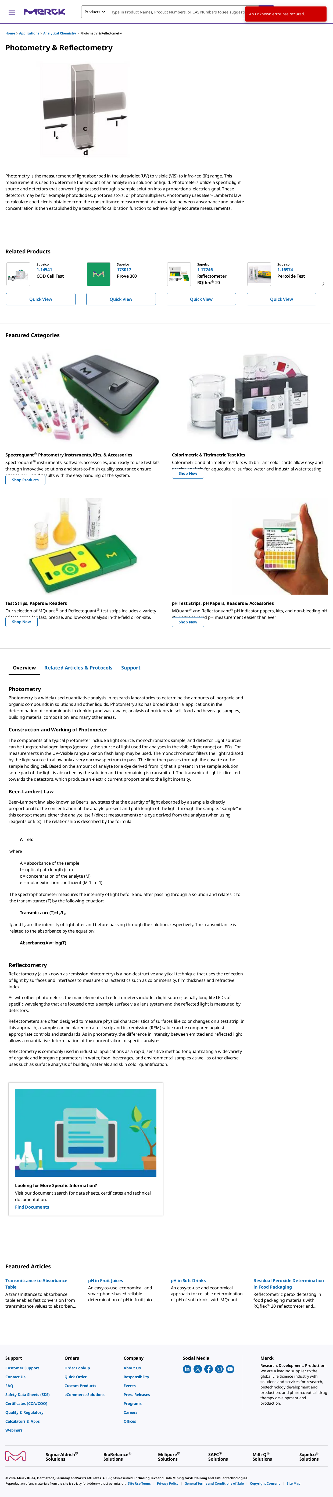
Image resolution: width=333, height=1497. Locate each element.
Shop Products (25, 479)
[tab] (24, 667)
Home (10, 33)
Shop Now (188, 473)
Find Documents (32, 1207)
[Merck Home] (44, 12)
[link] (32, 1368)
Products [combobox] (92, 11)
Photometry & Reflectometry (101, 33)
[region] (166, 283)
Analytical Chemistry (59, 33)
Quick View (40, 299)
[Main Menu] (12, 12)
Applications (29, 33)
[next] (323, 283)
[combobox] (177, 11)
